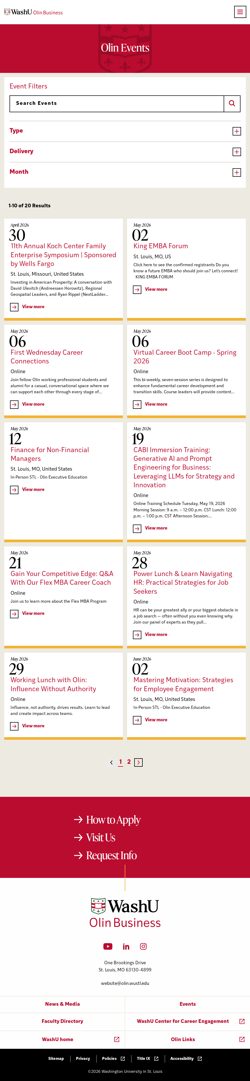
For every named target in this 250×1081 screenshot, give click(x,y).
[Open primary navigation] (240, 11)
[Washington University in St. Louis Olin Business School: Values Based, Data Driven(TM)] (125, 926)
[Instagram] (143, 948)
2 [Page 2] (129, 762)
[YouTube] (108, 948)
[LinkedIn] (126, 948)
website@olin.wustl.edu (125, 983)
